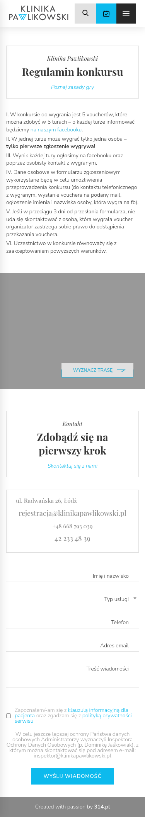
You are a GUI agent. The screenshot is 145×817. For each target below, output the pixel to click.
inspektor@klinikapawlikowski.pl (72, 755)
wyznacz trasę (93, 370)
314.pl (102, 806)
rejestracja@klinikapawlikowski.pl (72, 513)
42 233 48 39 (72, 538)
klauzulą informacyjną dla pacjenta (71, 712)
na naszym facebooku (56, 129)
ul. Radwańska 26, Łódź (46, 500)
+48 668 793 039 (72, 526)
